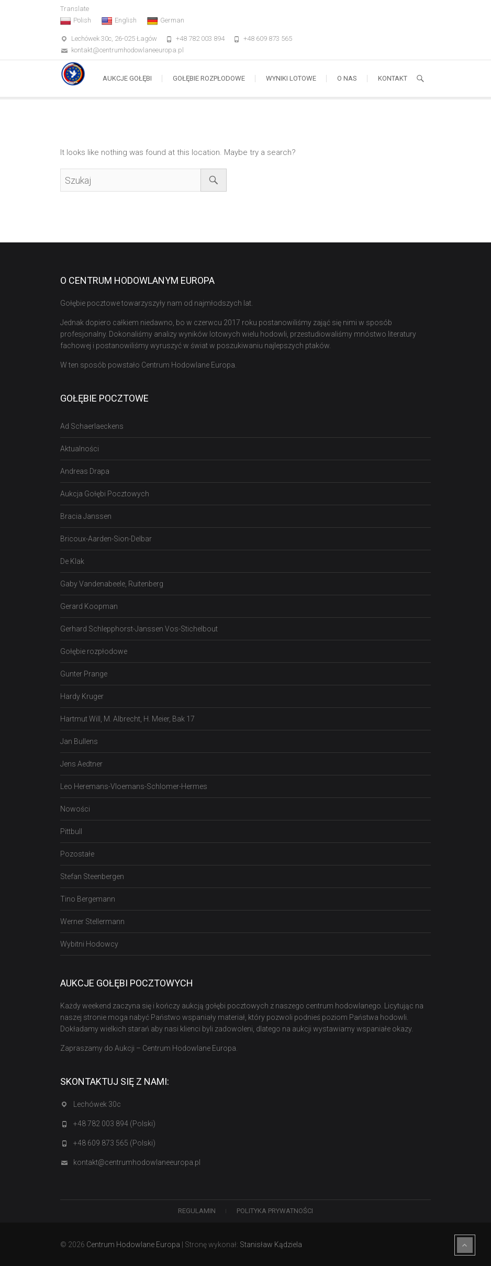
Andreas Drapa (84, 471)
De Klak (72, 561)
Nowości (75, 809)
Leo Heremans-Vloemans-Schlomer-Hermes (133, 786)
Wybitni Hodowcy (89, 944)
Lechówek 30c (97, 1104)
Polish (75, 20)
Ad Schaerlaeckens (92, 426)
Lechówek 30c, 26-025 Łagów (114, 38)
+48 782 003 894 (200, 38)
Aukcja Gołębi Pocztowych (104, 494)
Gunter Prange (83, 674)
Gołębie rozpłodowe (209, 78)
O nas (347, 78)
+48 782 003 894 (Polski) (114, 1123)
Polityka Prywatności (275, 1211)
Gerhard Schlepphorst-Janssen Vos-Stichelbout (139, 629)
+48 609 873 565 (267, 38)
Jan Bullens (79, 741)
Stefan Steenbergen (92, 876)
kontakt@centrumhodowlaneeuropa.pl (127, 50)
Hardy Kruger (82, 696)
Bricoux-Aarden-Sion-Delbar (106, 539)
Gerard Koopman (89, 606)
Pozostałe (77, 854)
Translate (74, 9)
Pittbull (71, 831)
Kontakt (392, 78)
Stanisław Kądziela (271, 1244)
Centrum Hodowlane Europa (133, 1244)
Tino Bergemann (87, 899)
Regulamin (197, 1211)
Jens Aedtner (81, 764)
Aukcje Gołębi (127, 78)
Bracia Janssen (85, 516)
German (165, 20)
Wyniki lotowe (291, 78)
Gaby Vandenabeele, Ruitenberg (111, 584)
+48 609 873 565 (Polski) (114, 1143)
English (119, 20)
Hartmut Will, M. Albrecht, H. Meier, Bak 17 (127, 719)
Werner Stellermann (92, 921)
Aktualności (79, 449)
